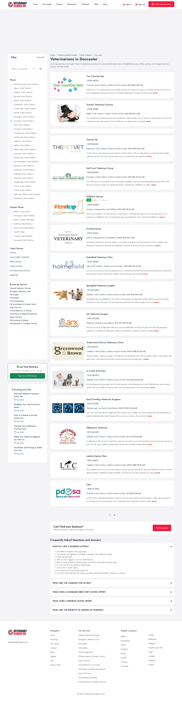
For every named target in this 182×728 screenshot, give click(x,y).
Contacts (59, 4)
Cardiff (123, 689)
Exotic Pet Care (15, 307)
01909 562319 (93, 204)
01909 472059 (93, 236)
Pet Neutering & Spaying (19, 320)
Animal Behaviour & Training (20, 310)
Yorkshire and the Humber (116, 85)
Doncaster (90, 85)
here (62, 582)
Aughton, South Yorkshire (23, 92)
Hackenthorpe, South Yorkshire (25, 133)
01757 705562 (92, 293)
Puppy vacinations (16, 266)
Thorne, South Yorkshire (22, 186)
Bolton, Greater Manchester (24, 219)
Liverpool (151, 691)
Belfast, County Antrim (22, 211)
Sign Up (140, 4)
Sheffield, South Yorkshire (23, 174)
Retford (89, 269)
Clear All (40, 57)
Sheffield (89, 325)
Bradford (124, 680)
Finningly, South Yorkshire (23, 129)
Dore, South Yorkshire (22, 125)
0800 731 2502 (93, 520)
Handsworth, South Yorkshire (24, 137)
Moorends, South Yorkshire (24, 153)
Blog (105, 4)
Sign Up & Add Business (27, 376)
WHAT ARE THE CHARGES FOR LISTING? (72, 614)
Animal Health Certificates (19, 257)
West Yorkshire (100, 382)
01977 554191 (92, 378)
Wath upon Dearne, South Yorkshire (27, 194)
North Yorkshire (97, 297)
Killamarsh (90, 354)
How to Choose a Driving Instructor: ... (25, 416)
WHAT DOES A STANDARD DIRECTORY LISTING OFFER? (79, 623)
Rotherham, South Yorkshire (24, 170)
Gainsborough (91, 439)
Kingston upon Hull (155, 679)
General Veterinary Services (20, 288)
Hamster (13, 252)
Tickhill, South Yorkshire (22, 190)
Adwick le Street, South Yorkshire (26, 84)
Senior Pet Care (16, 317)
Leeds (150, 683)
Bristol (123, 684)
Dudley (151, 666)
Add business (162, 559)
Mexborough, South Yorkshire (25, 149)
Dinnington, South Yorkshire (24, 117)
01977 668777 (92, 492)
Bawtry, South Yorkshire (22, 100)
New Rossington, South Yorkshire (26, 161)
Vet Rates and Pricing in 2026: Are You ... (28, 449)
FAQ (52, 692)
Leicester (151, 687)
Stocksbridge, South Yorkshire (25, 182)
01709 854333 (92, 175)
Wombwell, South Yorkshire (24, 198)
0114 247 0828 (93, 349)
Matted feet (14, 275)
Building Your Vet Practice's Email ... (27, 406)
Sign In (127, 4)
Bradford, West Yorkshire (23, 224)
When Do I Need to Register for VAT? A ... (27, 438)
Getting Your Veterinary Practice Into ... (25, 427)
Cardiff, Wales (19, 232)
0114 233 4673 (93, 463)
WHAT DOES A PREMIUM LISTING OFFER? (72, 632)
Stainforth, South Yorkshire (23, 178)
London (151, 696)
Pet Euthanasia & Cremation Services (23, 323)
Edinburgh (152, 670)
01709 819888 (92, 109)
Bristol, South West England (24, 228)
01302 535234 (92, 80)
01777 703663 (92, 264)
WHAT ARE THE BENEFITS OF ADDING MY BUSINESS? (78, 641)
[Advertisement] (91, 34)
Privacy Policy (55, 696)
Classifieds (85, 4)
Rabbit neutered (15, 261)
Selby (88, 297)
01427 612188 (92, 435)
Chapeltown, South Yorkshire (24, 104)
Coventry (124, 693)
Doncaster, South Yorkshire (24, 121)
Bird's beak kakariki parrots (20, 270)
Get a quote (47, 4)
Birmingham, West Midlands (24, 215)
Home (35, 4)
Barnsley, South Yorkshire (23, 96)
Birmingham (125, 672)
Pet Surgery (14, 294)
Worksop (89, 240)
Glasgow (151, 674)
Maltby (88, 113)
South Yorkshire (100, 85)
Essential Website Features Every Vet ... (26, 395)
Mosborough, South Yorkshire (25, 157)
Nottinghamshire (100, 240)
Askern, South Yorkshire (22, 88)
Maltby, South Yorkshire (22, 145)
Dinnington (90, 208)
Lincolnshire (102, 439)
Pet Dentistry (14, 297)
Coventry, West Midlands (23, 236)
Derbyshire (99, 354)
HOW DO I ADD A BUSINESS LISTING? (71, 577)
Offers (96, 4)
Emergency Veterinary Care (20, 291)
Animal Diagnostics (17, 301)
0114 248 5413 (93, 406)
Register (53, 687)
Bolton (123, 676)
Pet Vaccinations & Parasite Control (23, 304)
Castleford (90, 382)
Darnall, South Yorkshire (23, 112)
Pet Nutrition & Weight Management (23, 314)
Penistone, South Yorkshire (23, 165)
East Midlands (112, 240)
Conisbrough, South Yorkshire (25, 108)
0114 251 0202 (93, 321)
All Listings (54, 670)
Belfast (123, 667)
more (155, 93)
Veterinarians (72, 4)
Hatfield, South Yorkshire (23, 141)
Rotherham (90, 180)
